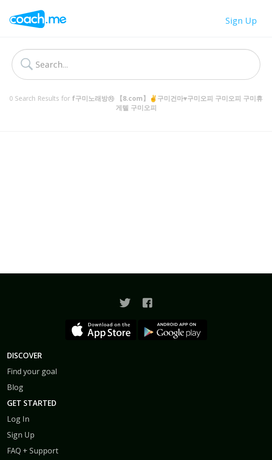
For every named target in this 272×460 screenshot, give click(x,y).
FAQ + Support (32, 451)
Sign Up (241, 20)
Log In (18, 419)
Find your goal (32, 371)
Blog (15, 387)
